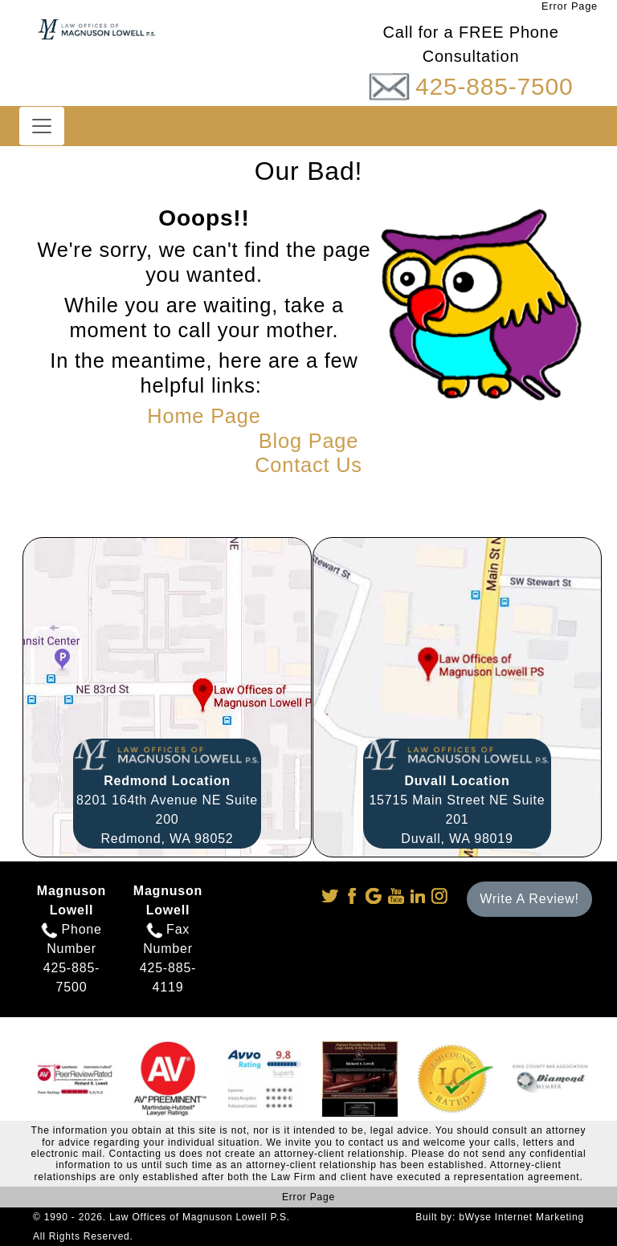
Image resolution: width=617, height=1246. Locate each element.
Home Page (203, 416)
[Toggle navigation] (41, 126)
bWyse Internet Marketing (521, 1217)
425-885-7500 (494, 86)
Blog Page (308, 441)
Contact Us (308, 465)
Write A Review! (529, 899)
